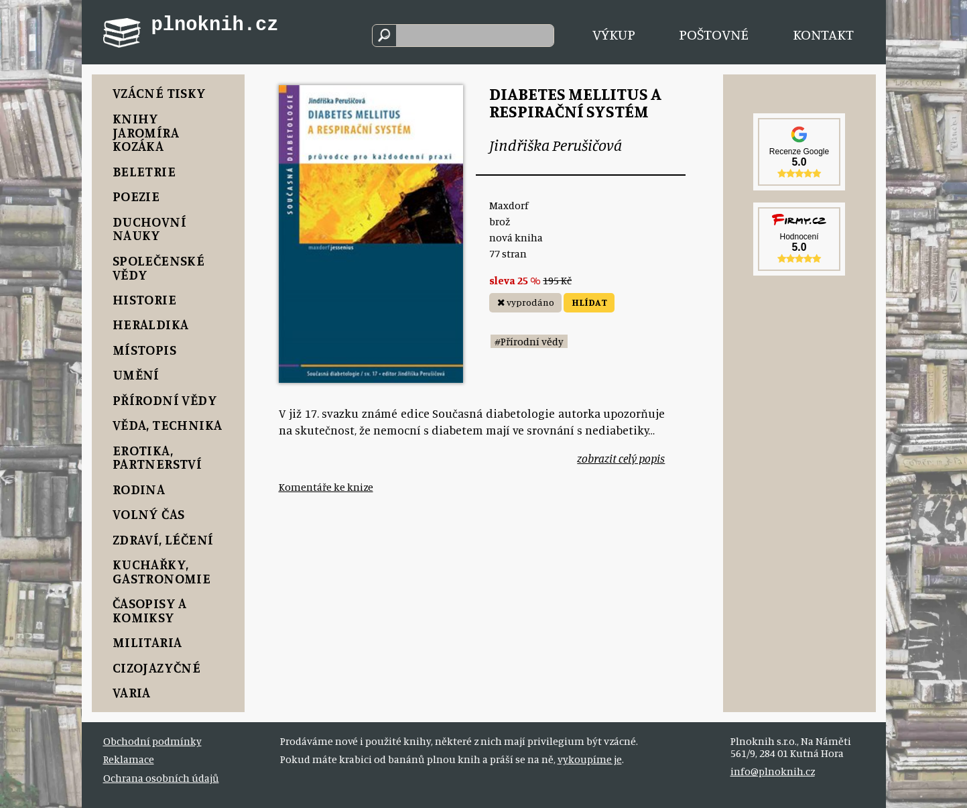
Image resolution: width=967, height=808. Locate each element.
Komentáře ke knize (326, 487)
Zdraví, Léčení (163, 539)
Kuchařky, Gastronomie (162, 571)
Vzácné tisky (159, 92)
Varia (132, 692)
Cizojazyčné (157, 667)
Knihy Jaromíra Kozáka (146, 132)
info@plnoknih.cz (772, 771)
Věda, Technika (167, 424)
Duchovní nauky (149, 228)
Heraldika (151, 324)
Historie (144, 299)
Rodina (139, 489)
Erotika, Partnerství (157, 457)
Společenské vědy (159, 267)
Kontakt (823, 34)
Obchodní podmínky (152, 741)
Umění (136, 374)
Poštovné (714, 34)
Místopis (144, 349)
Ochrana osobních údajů (161, 778)
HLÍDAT (589, 302)
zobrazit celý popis (621, 458)
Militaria (147, 642)
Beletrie (144, 171)
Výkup (613, 34)
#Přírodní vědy (529, 341)
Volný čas (149, 514)
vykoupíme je (590, 759)
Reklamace (128, 759)
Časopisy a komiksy (150, 610)
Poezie (136, 196)
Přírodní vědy (165, 400)
